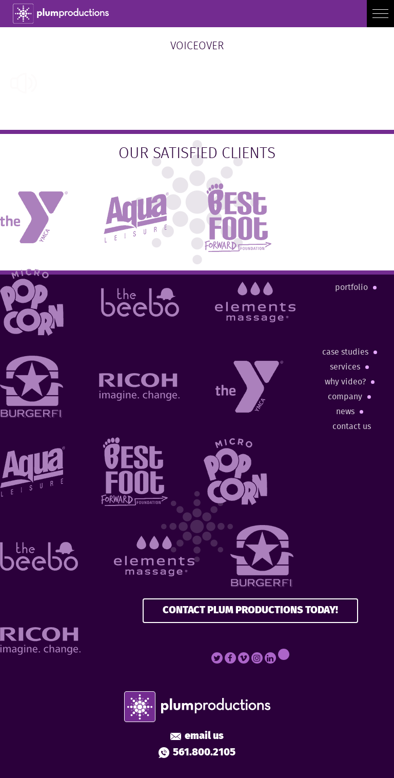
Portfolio (351, 287)
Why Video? (345, 382)
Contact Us (351, 426)
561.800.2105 (197, 752)
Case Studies (345, 352)
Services (345, 367)
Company (345, 397)
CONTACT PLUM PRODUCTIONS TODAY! (250, 610)
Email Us (197, 736)
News (345, 411)
